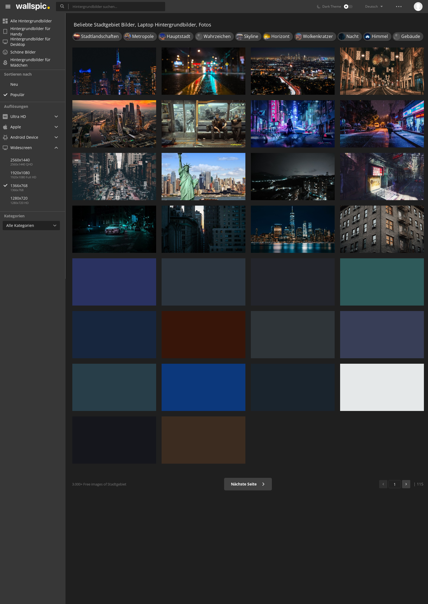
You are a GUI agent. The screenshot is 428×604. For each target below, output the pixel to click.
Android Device (23, 137)
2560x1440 (22, 160)
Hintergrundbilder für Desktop (29, 42)
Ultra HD (17, 116)
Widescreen (20, 147)
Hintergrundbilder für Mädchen (29, 62)
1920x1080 (22, 173)
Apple (14, 126)
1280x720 (21, 198)
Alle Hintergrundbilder (30, 20)
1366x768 (40, 185)
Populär (20, 94)
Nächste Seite (248, 484)
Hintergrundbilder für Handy (29, 31)
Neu (17, 84)
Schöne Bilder (21, 52)
